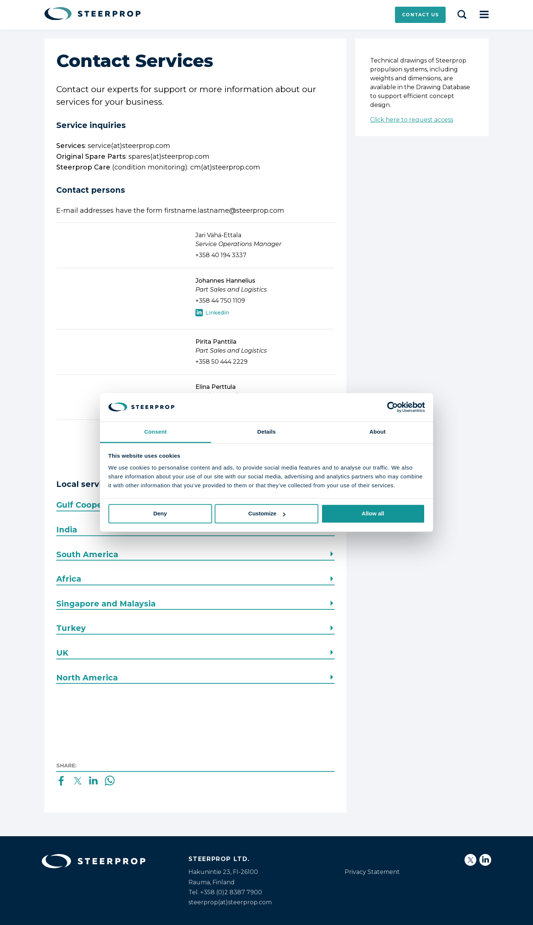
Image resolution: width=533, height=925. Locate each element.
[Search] (462, 14)
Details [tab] (266, 431)
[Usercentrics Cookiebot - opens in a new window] (392, 407)
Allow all (373, 514)
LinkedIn (212, 313)
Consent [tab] (155, 431)
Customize (266, 514)
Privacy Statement (372, 871)
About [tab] (377, 431)
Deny (160, 514)
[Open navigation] (484, 14)
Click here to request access (411, 119)
